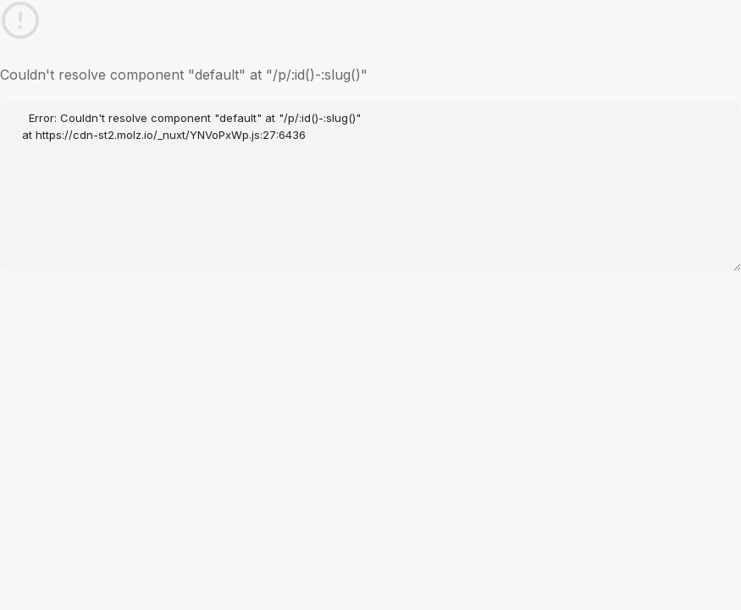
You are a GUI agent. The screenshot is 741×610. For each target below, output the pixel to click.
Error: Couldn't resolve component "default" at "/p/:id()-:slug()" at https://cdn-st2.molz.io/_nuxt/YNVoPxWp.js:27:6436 (370, 186)
